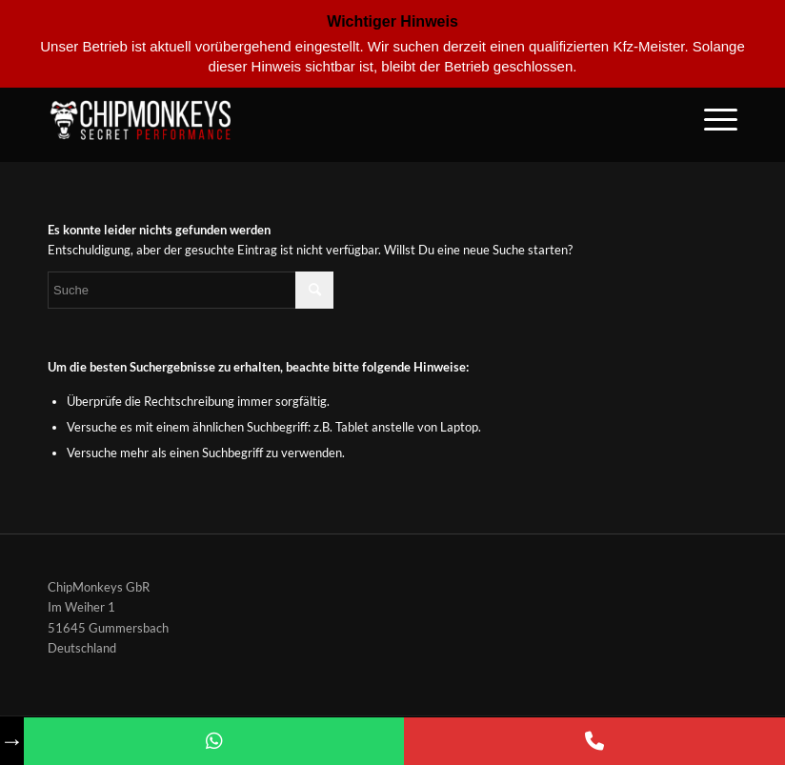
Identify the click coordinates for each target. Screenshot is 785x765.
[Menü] (711, 119)
